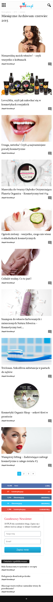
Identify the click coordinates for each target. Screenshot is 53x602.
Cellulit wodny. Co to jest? (16, 279)
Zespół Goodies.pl (8, 64)
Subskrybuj (44, 509)
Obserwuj (45, 498)
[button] (49, 5)
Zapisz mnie (23, 550)
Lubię (47, 486)
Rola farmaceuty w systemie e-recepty (19, 566)
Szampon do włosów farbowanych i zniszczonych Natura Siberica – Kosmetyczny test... (21, 323)
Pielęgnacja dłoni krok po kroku (15, 576)
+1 (49, 492)
